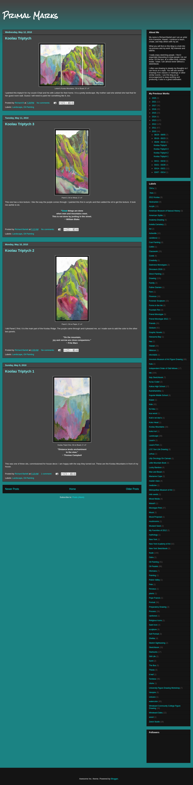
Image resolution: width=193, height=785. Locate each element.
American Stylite (156, 215)
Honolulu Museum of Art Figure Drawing (166, 359)
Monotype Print (155, 508)
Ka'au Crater (154, 382)
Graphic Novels (155, 332)
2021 (154, 102)
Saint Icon (153, 625)
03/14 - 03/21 (160, 168)
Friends (152, 323)
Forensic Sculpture (157, 301)
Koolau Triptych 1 (19, 371)
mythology (153, 535)
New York (153, 539)
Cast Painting (154, 242)
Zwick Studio (154, 722)
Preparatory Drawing (157, 607)
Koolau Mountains (156, 427)
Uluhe (151, 683)
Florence (152, 296)
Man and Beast (155, 472)
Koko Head (153, 422)
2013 (154, 120)
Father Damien (155, 287)
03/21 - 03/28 (160, 165)
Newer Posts (12, 489)
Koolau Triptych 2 (19, 251)
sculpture (153, 629)
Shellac (152, 638)
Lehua (151, 454)
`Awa (151, 193)
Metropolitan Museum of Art (160, 490)
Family (152, 283)
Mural (151, 512)
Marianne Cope (155, 476)
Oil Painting (28, 107)
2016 (154, 109)
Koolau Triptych (18, 38)
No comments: (43, 103)
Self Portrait (154, 634)
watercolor (153, 701)
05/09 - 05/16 (160, 142)
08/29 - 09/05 (160, 135)
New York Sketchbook (158, 548)
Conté (151, 256)
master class (154, 481)
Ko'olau (152, 409)
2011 (154, 128)
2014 (154, 117)
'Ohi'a (151, 188)
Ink (150, 373)
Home (72, 489)
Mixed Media (154, 499)
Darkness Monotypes (158, 265)
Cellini (151, 247)
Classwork (153, 251)
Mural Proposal (155, 517)
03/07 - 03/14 (160, 172)
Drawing (152, 278)
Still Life (152, 656)
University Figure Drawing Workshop (164, 688)
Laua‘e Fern (154, 445)
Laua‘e (152, 440)
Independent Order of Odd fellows (163, 368)
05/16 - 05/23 (160, 138)
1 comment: (47, 474)
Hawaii (152, 346)
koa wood (153, 413)
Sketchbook (154, 647)
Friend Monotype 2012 (158, 319)
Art (150, 229)
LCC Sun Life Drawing (158, 449)
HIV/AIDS (153, 355)
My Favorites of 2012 (158, 530)
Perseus (152, 589)
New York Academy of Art (159, 544)
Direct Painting (155, 274)
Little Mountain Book (157, 463)
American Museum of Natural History (164, 211)
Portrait (152, 602)
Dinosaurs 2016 (155, 269)
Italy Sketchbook (156, 377)
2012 (154, 124)
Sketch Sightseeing (157, 643)
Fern (151, 292)
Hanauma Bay (155, 337)
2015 (154, 113)
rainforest (153, 616)
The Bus (152, 665)
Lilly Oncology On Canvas (160, 458)
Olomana (153, 571)
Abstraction (154, 202)
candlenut (153, 238)
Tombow (152, 679)
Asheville (153, 233)
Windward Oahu (156, 713)
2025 (154, 98)
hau (150, 341)
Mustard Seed (155, 526)
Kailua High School (157, 386)
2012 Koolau (154, 197)
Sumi (151, 661)
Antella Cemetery (156, 224)
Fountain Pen (154, 310)
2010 (154, 131)
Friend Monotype (156, 314)
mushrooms (154, 521)
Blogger (114, 779)
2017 (154, 105)
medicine (153, 485)
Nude (151, 553)
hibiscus (152, 350)
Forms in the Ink (156, 305)
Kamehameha (155, 391)
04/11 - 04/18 (160, 161)
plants (151, 593)
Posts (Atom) (78, 497)
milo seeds (153, 494)
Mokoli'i (152, 503)
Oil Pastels (153, 566)
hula (151, 364)
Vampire (152, 692)
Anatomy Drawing (156, 220)
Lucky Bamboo (155, 467)
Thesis (152, 670)
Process (152, 611)
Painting (152, 575)
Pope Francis (154, 598)
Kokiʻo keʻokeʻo (155, 418)
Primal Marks (30, 15)
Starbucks (153, 652)
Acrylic (152, 206)
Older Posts (132, 489)
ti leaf (151, 674)
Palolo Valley (154, 580)
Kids (151, 404)
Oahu (151, 557)
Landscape (17, 107)
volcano (152, 697)
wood (151, 717)
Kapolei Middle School (158, 395)
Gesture (152, 328)
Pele (151, 584)
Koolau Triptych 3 (19, 124)
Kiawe (151, 400)
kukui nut (153, 431)
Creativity (153, 260)
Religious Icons (155, 620)
